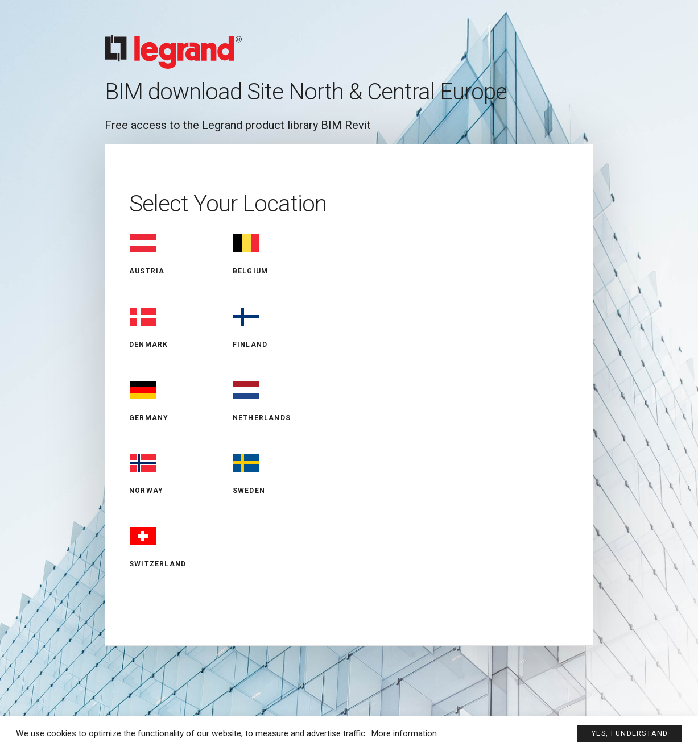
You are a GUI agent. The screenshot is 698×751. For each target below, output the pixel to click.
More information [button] (404, 733)
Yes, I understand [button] (629, 732)
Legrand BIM (349, 42)
